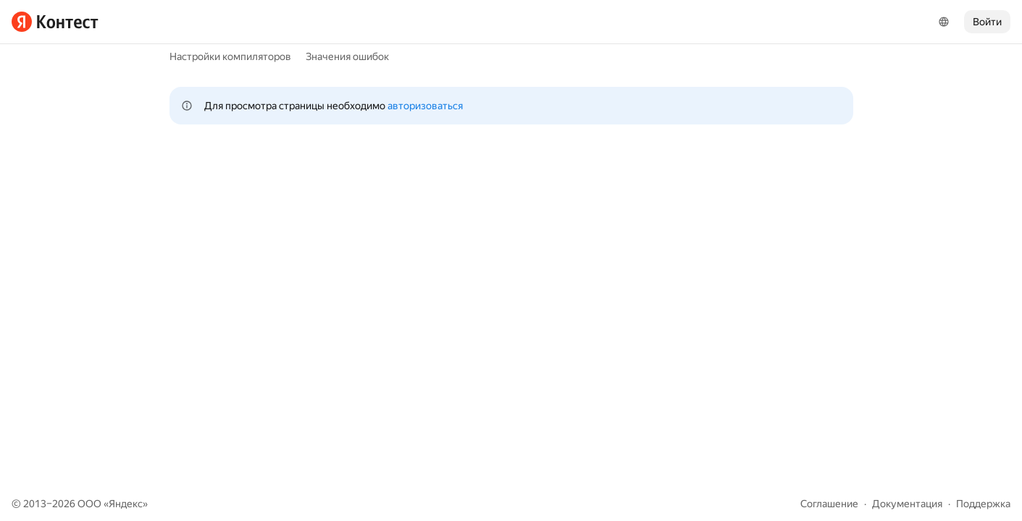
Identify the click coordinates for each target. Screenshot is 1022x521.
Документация (907, 503)
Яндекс (126, 503)
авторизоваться (425, 105)
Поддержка (983, 503)
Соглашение (829, 503)
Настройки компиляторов (230, 56)
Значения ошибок (347, 56)
